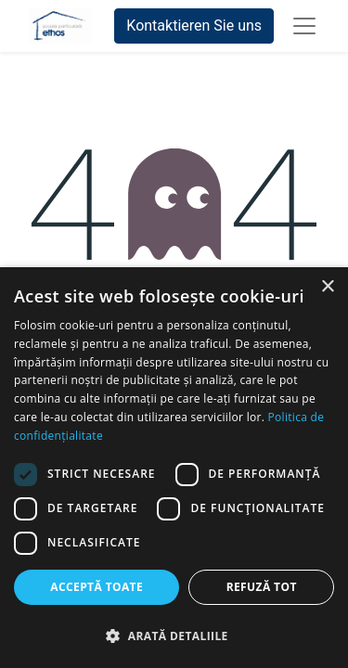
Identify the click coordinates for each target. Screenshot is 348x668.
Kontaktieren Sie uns (194, 25)
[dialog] (174, 467)
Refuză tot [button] (261, 587)
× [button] (327, 287)
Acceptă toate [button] (96, 587)
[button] (174, 635)
